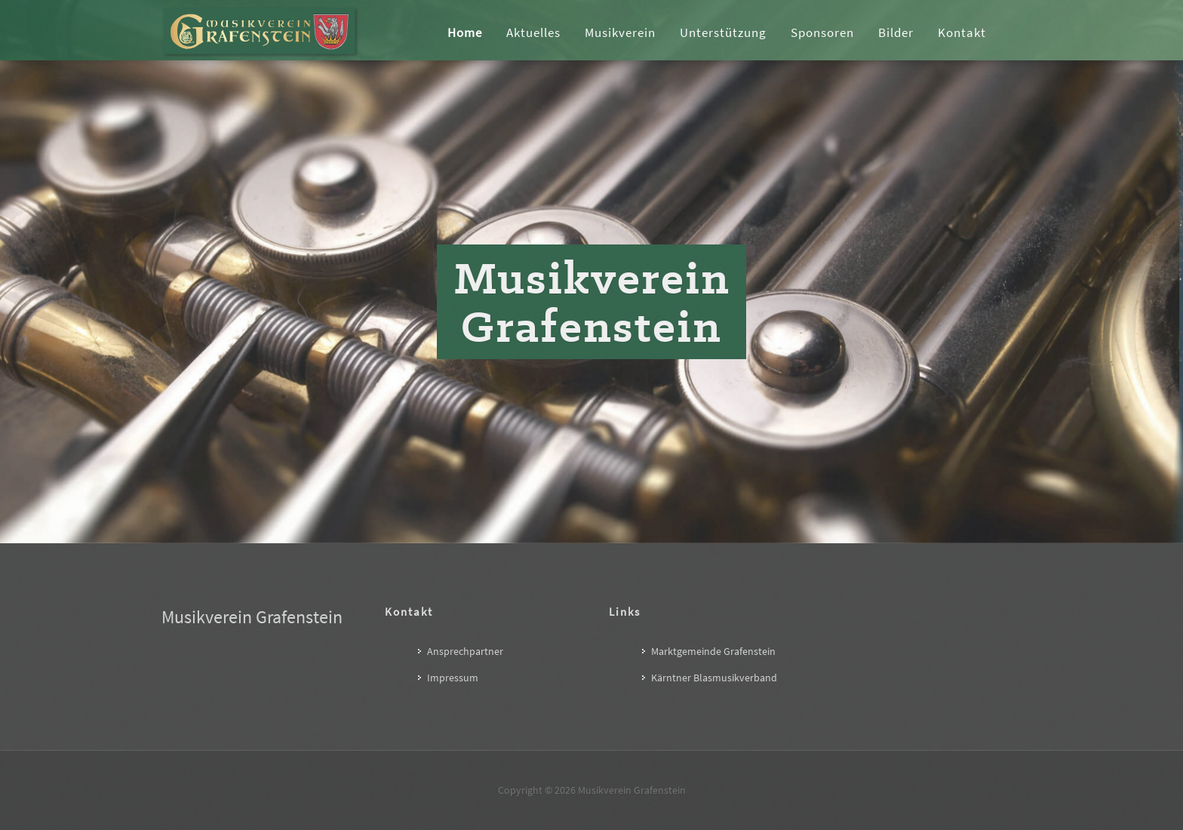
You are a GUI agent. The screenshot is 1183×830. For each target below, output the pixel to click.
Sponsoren (822, 32)
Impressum (452, 677)
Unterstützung (723, 32)
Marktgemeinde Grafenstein (713, 651)
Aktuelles (533, 32)
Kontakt (962, 32)
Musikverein (620, 32)
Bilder (896, 32)
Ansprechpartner (465, 651)
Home (464, 32)
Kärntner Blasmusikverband (714, 677)
